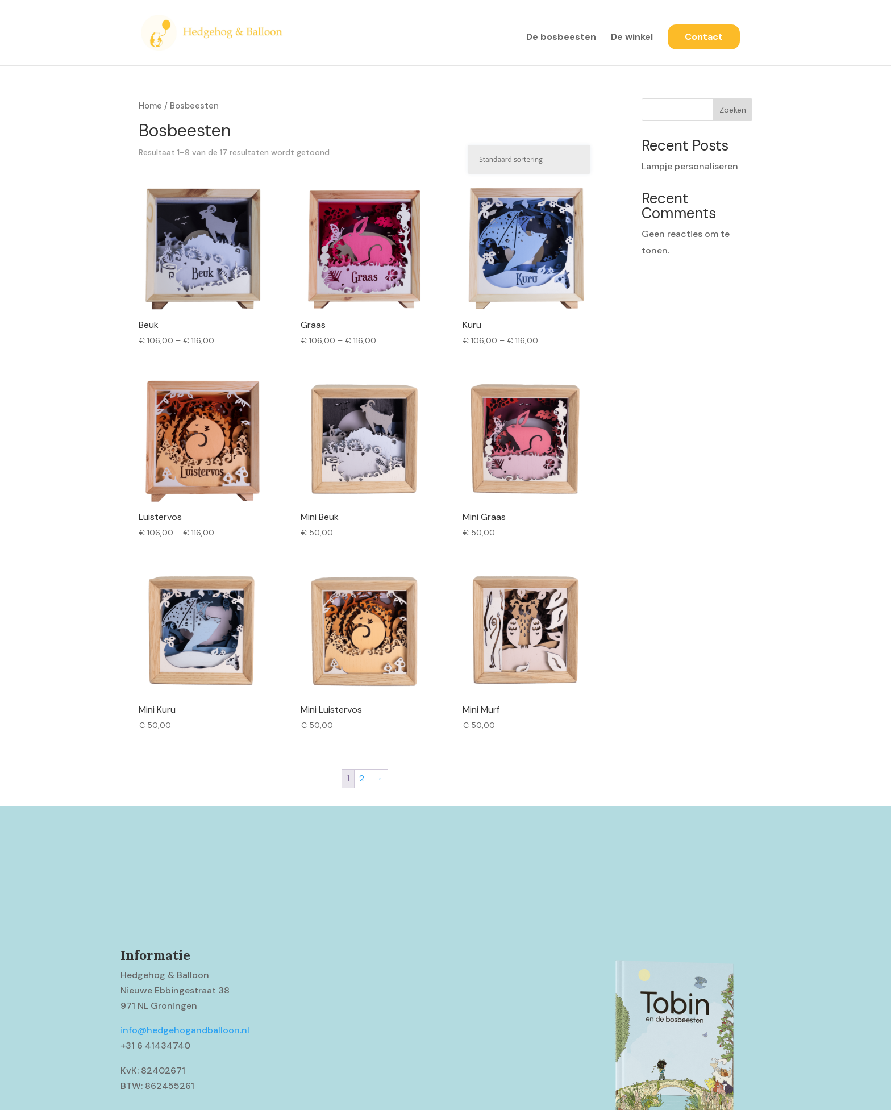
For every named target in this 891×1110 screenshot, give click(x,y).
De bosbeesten (561, 38)
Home (150, 105)
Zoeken (732, 110)
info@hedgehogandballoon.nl (184, 1030)
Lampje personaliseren (690, 166)
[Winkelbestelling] (529, 159)
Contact (704, 37)
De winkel (632, 38)
